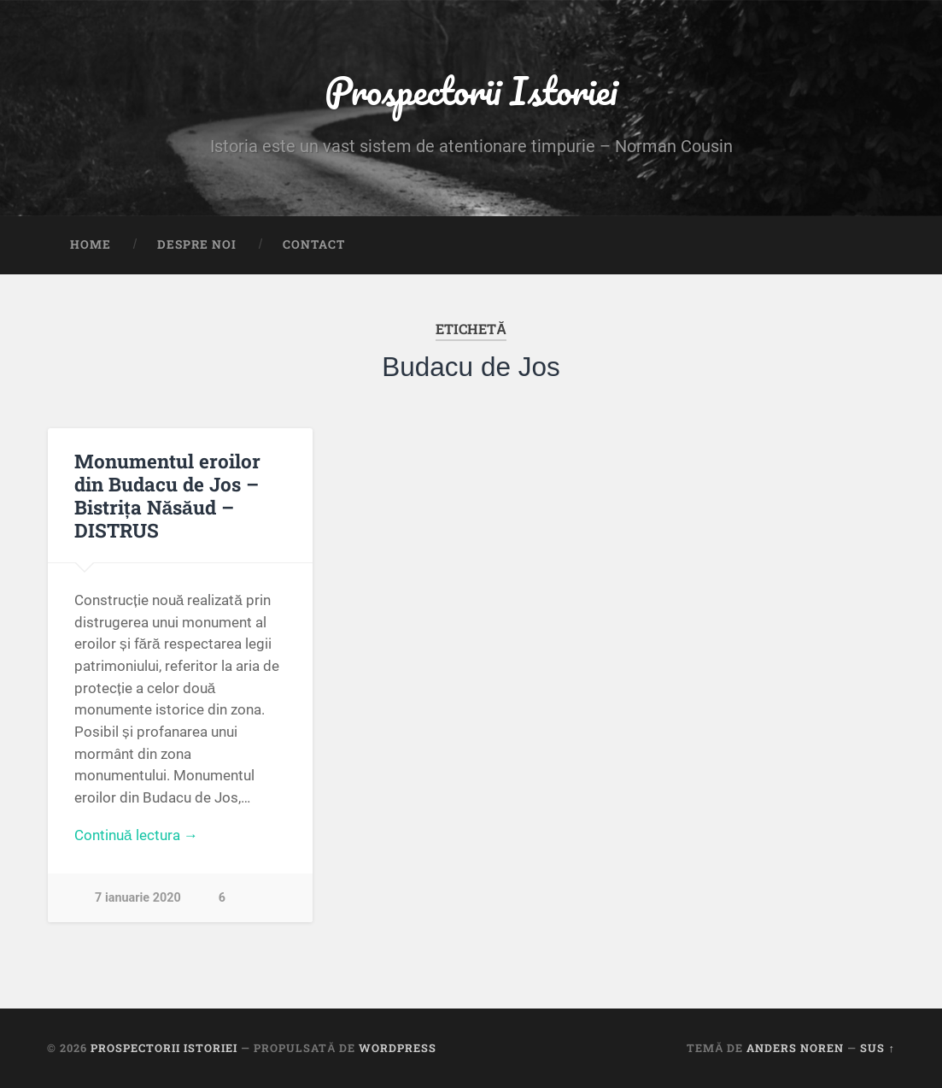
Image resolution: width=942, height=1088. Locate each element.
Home (90, 244)
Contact (314, 244)
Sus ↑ (877, 1048)
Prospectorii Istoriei (471, 90)
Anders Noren (795, 1048)
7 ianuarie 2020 (138, 898)
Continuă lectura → (136, 835)
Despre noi (197, 244)
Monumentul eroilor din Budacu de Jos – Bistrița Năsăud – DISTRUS (167, 495)
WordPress (397, 1048)
